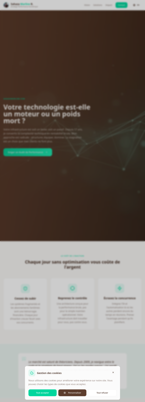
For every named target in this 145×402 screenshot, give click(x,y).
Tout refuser (102, 392)
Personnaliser (72, 392)
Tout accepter (42, 392)
